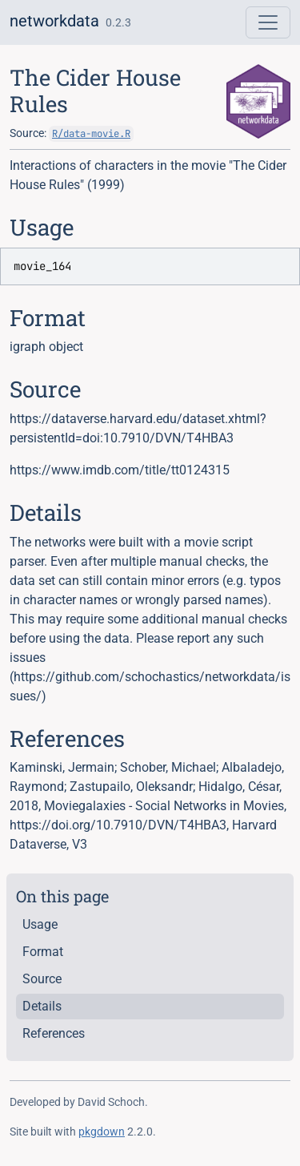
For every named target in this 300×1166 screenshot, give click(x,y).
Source (42, 978)
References (53, 1033)
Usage (40, 924)
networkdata (54, 20)
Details (42, 1006)
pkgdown (101, 1131)
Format (42, 951)
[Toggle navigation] (268, 22)
